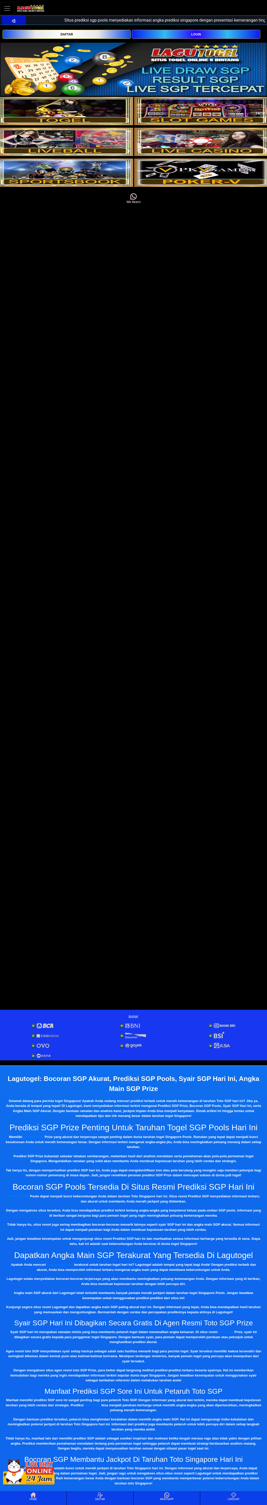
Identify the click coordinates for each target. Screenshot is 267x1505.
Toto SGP (225, 1332)
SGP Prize (92, 1405)
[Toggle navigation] (7, 8)
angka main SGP (60, 1265)
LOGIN (196, 34)
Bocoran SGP (18, 1196)
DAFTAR (66, 34)
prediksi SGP (33, 1137)
